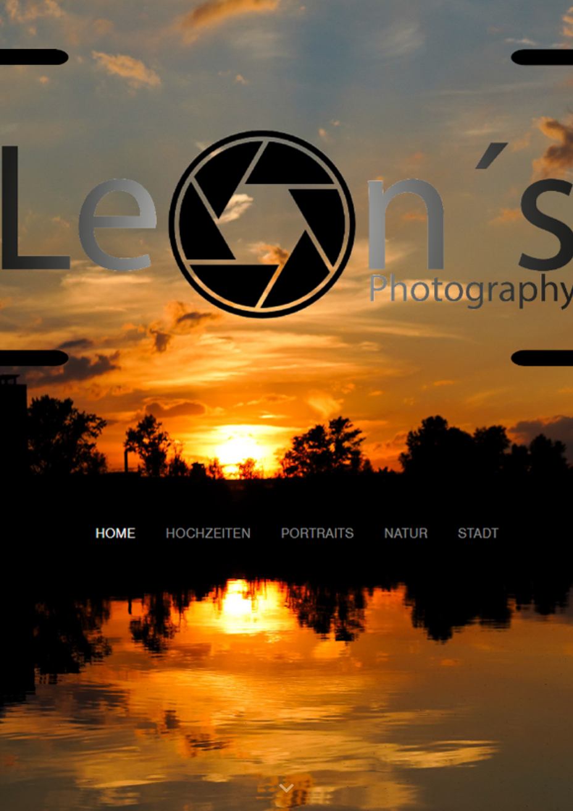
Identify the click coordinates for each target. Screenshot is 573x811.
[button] (286, 789)
